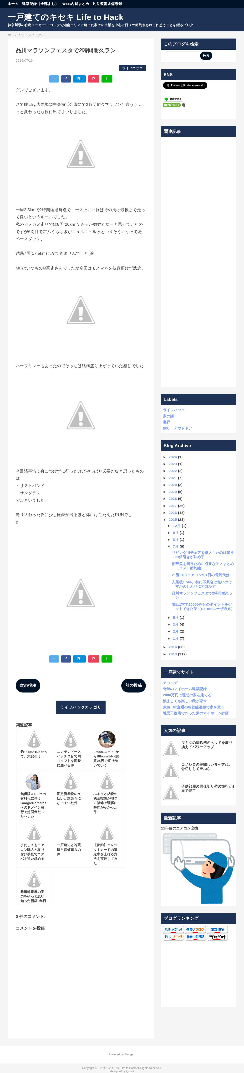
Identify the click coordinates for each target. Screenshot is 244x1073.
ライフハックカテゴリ (80, 707)
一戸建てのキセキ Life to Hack (65, 17)
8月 (176, 539)
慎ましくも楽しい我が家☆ (185, 701)
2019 (173, 492)
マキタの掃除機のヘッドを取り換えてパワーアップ (207, 745)
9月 (176, 533)
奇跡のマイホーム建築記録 (185, 689)
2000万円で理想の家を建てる (187, 695)
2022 (173, 471)
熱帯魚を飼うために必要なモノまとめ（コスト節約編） (203, 566)
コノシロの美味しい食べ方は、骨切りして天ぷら (207, 766)
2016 (173, 513)
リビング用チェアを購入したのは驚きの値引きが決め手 (203, 555)
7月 (176, 546)
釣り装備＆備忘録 (107, 4)
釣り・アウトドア (177, 428)
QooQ (130, 1071)
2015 (173, 519)
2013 (173, 654)
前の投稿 (133, 685)
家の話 (168, 416)
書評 (166, 422)
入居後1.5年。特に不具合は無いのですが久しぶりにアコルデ (202, 584)
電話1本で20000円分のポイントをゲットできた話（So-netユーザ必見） (203, 606)
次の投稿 (28, 685)
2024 (173, 457)
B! (79, 79)
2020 (173, 485)
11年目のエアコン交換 (179, 828)
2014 (173, 647)
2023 (173, 464)
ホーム (13, 4)
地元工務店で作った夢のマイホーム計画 (196, 713)
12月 (177, 526)
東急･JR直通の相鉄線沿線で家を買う (193, 707)
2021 (173, 478)
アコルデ (170, 683)
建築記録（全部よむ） (40, 4)
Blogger (129, 1054)
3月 (176, 624)
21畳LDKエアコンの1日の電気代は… (202, 575)
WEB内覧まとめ (75, 4)
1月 (176, 638)
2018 (173, 499)
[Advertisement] (199, 262)
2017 (173, 506)
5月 (176, 617)
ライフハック (132, 68)
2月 (176, 631)
